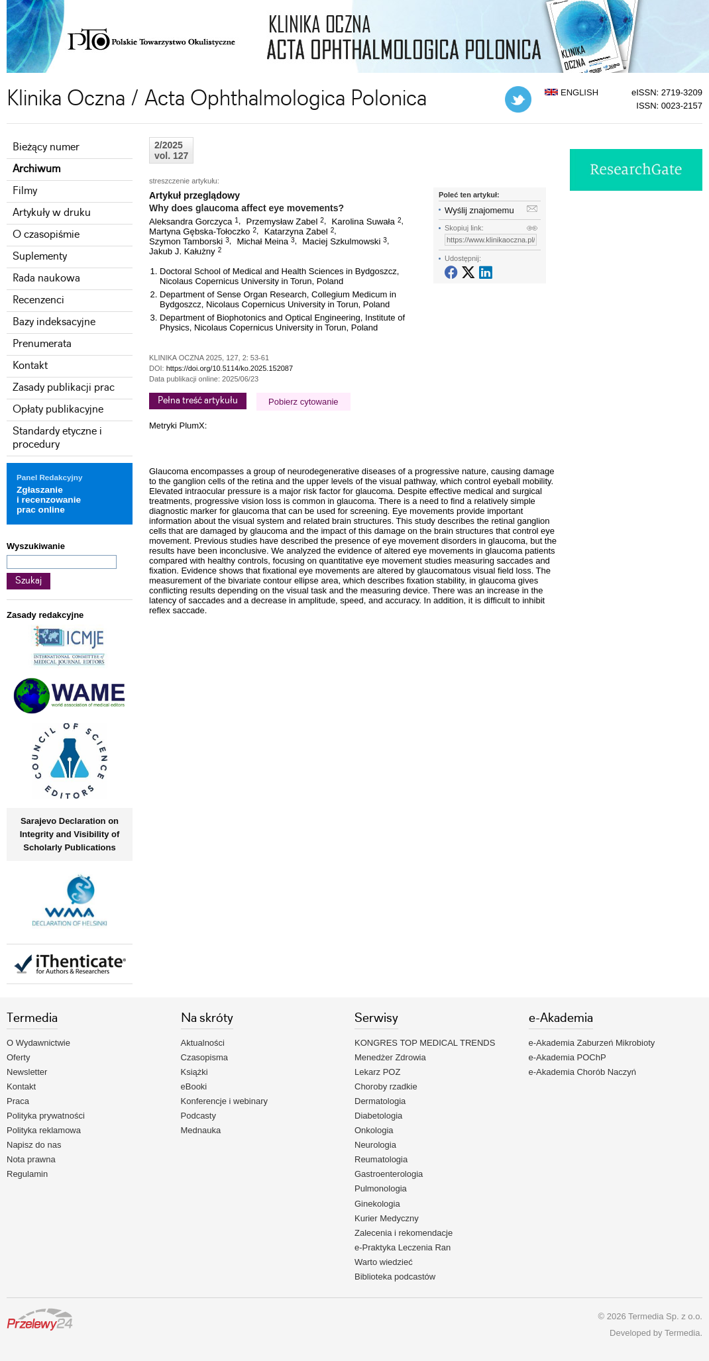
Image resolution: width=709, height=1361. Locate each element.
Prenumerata (42, 344)
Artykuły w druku (52, 213)
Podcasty (198, 1116)
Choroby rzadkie (385, 1086)
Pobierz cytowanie (303, 402)
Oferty (18, 1057)
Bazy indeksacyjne (54, 322)
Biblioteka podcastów (394, 1277)
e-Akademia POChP (567, 1057)
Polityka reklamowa (44, 1130)
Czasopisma (205, 1057)
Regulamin (27, 1174)
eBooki (194, 1086)
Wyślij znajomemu (479, 210)
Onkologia (374, 1130)
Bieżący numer (46, 147)
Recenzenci (38, 300)
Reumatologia (381, 1159)
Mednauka (201, 1130)
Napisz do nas (34, 1145)
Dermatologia (380, 1101)
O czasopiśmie (46, 234)
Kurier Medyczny (386, 1218)
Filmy (25, 191)
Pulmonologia (380, 1188)
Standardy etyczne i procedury (57, 438)
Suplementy (40, 256)
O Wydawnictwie (38, 1043)
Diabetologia (378, 1116)
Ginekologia (377, 1204)
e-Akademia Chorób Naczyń (583, 1072)
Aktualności (203, 1043)
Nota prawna (31, 1159)
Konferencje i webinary (224, 1101)
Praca (18, 1101)
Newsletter (27, 1072)
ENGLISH (571, 92)
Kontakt (30, 366)
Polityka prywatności (46, 1116)
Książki (194, 1072)
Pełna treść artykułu (198, 400)
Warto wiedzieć (383, 1262)
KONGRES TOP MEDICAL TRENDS (424, 1043)
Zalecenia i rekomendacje (403, 1233)
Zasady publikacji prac (64, 387)
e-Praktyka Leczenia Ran (402, 1247)
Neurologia (375, 1145)
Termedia (682, 1333)
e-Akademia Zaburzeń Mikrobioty (592, 1043)
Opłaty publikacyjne (58, 409)
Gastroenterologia (388, 1174)
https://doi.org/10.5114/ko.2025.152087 (229, 368)
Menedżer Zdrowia (390, 1057)
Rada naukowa (46, 278)
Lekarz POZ (377, 1072)
